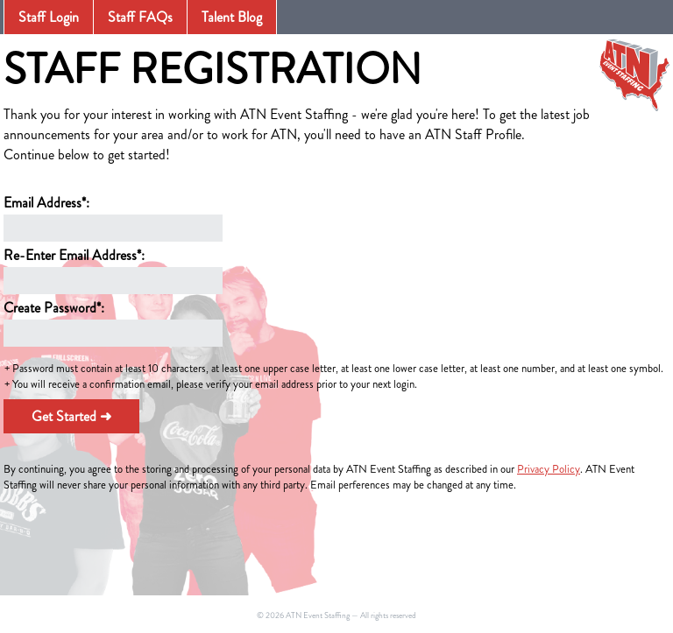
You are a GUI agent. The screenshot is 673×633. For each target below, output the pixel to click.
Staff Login (48, 17)
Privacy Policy (548, 469)
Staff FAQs (140, 17)
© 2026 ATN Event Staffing (303, 615)
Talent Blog (232, 17)
